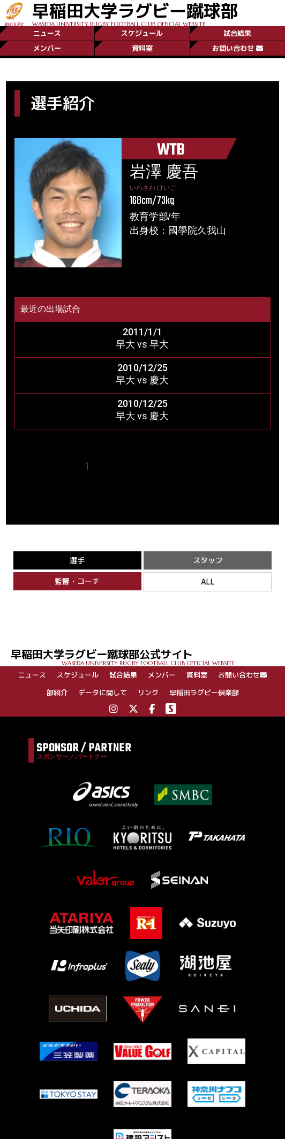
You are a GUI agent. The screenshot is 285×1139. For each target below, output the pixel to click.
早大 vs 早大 (142, 344)
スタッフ (208, 560)
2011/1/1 (142, 331)
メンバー (47, 48)
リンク (148, 692)
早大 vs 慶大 (142, 380)
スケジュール (142, 33)
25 (195, 467)
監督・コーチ (77, 581)
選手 (77, 560)
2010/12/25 (142, 367)
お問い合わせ (237, 48)
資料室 (142, 48)
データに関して (102, 692)
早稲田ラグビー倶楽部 (204, 692)
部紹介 (57, 692)
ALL (208, 581)
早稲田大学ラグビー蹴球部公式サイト (148, 656)
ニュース (47, 33)
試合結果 (237, 33)
